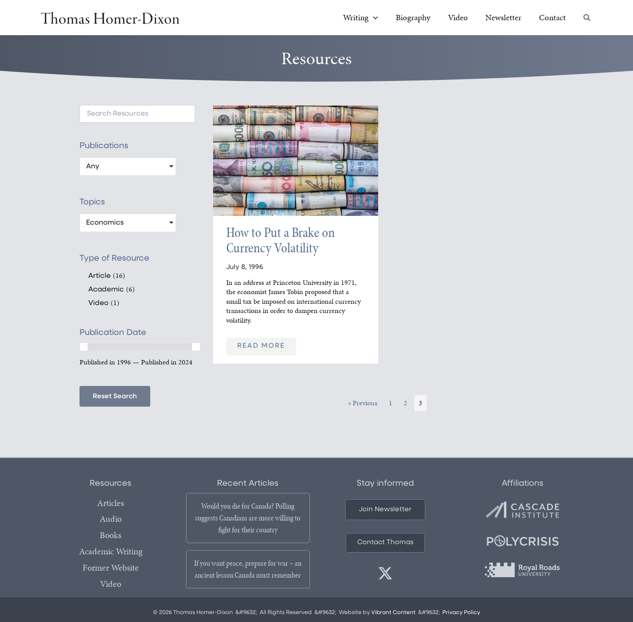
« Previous (362, 404)
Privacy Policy (462, 614)
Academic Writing (110, 552)
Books (110, 536)
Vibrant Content (393, 614)
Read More (261, 347)
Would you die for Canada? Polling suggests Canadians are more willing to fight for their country (247, 519)
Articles (110, 504)
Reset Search (115, 397)
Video (110, 583)
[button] (404, 18)
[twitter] (385, 574)
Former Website (111, 567)
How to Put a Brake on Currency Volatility (280, 241)
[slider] (83, 348)
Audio (111, 520)
